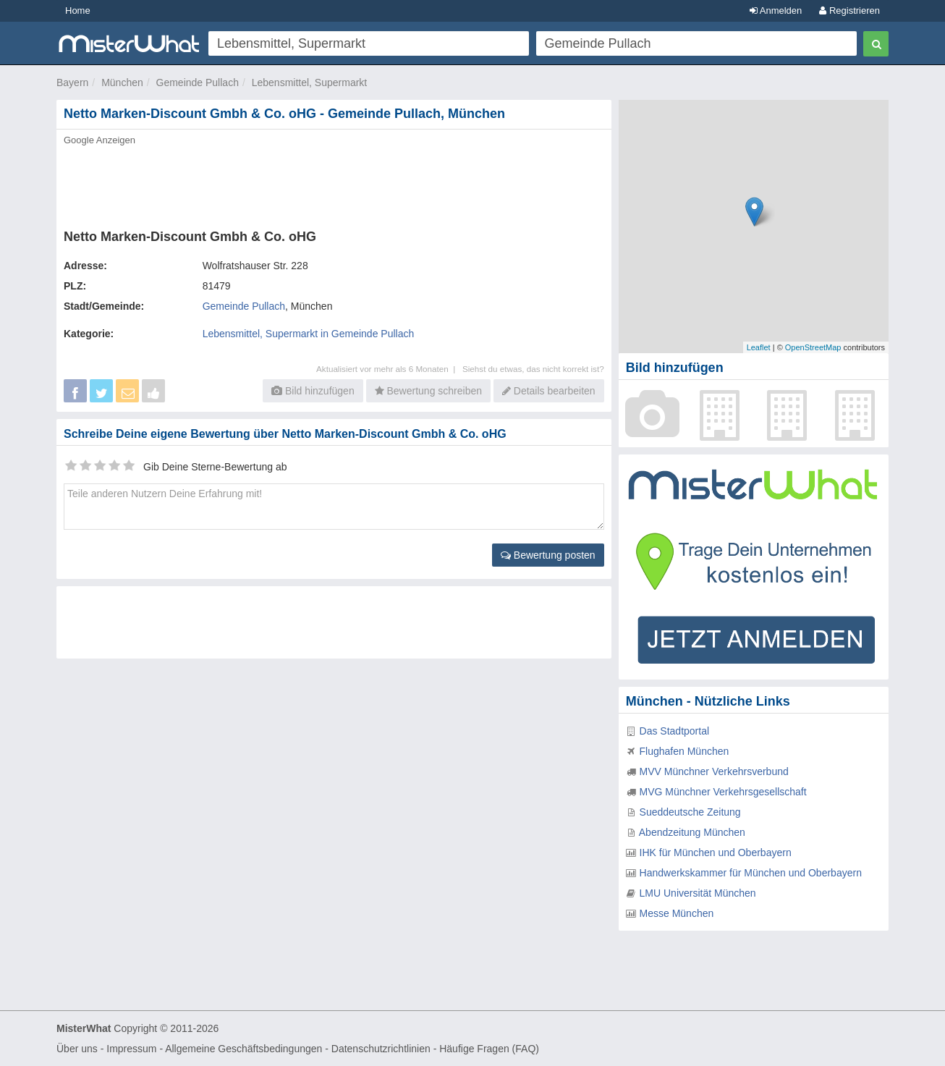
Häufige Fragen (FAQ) (489, 1048)
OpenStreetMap (813, 347)
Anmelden (776, 10)
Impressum (131, 1048)
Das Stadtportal (675, 731)
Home (77, 10)
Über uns (77, 1048)
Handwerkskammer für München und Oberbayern (751, 873)
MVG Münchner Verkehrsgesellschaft (723, 792)
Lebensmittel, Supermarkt (310, 82)
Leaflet (759, 347)
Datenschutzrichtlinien (381, 1048)
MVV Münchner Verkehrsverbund (714, 771)
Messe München (677, 913)
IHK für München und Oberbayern (716, 852)
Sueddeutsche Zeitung (690, 812)
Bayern (72, 82)
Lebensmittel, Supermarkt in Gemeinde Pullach (309, 333)
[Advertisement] (332, 183)
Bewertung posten (548, 555)
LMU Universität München (698, 893)
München (122, 82)
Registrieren (849, 10)
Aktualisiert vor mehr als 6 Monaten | (389, 368)
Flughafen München (684, 751)
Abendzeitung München (692, 832)
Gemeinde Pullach (197, 82)
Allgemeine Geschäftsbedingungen (243, 1048)
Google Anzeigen (99, 140)
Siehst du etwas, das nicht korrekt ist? (533, 368)
